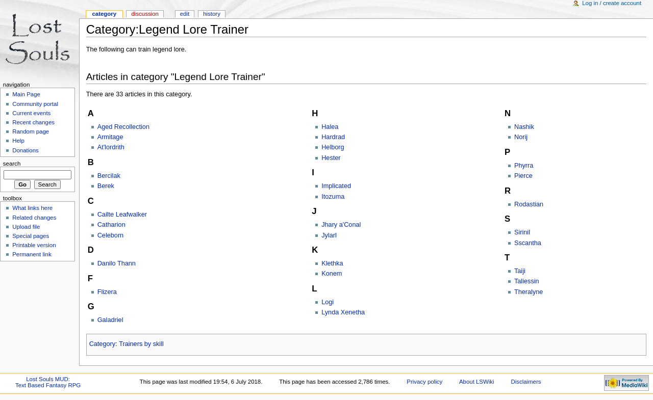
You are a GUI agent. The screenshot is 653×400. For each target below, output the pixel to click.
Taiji (519, 271)
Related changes (34, 218)
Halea (329, 126)
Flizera (107, 292)
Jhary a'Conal (341, 224)
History (211, 14)
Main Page (26, 94)
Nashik (524, 126)
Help (18, 141)
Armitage (110, 137)
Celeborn (110, 235)
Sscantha (527, 243)
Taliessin (526, 281)
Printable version (34, 245)
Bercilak (108, 175)
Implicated (336, 186)
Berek (105, 186)
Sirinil (522, 232)
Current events (31, 113)
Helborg (332, 147)
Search (12, 164)
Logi (327, 302)
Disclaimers (526, 382)
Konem (331, 273)
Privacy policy (424, 382)
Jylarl (329, 235)
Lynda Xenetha (343, 312)
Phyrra (523, 165)
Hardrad (333, 137)
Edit (184, 14)
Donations (25, 150)
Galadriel (110, 320)
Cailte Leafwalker (122, 214)
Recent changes (33, 122)
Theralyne (528, 292)
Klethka (332, 263)
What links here (32, 208)
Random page (30, 131)
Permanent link (31, 254)
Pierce (523, 175)
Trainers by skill (141, 344)
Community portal (35, 104)
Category (102, 344)
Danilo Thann (116, 263)
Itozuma (332, 196)
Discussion (144, 14)
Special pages (30, 236)
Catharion (111, 224)
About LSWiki (476, 382)
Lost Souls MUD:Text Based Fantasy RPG (48, 382)
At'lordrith (110, 147)
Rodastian (528, 204)
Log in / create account (611, 3)
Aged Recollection (123, 126)
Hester (330, 158)
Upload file (26, 227)
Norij (521, 137)
